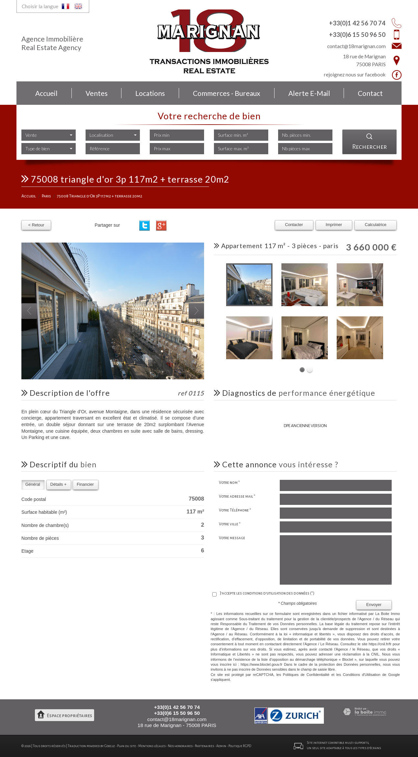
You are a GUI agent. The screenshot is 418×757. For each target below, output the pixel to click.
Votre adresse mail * (237, 496)
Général (32, 484)
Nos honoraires (180, 746)
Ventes (97, 93)
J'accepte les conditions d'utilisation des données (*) (267, 593)
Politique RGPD (239, 746)
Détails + (58, 484)
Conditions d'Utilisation (361, 675)
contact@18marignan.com (356, 46)
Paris (46, 196)
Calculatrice (375, 224)
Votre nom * (229, 482)
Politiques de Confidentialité (306, 675)
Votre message (232, 538)
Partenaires (204, 746)
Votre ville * (230, 524)
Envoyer (373, 604)
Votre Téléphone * (235, 510)
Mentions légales (152, 746)
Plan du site (126, 746)
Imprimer (334, 224)
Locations (150, 93)
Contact (370, 93)
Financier (85, 484)
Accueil (46, 93)
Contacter (294, 224)
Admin (221, 746)
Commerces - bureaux (226, 93)
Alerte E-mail (309, 93)
